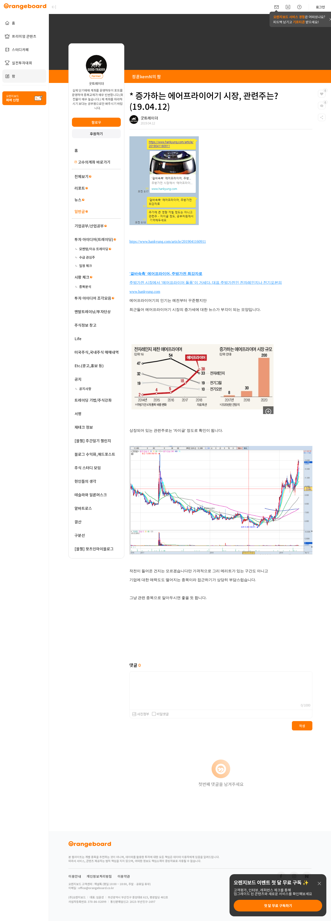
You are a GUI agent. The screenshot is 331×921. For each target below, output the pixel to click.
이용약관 (124, 876)
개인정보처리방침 (99, 876)
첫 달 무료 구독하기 (278, 905)
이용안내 (74, 876)
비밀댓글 (160, 714)
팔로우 (96, 122)
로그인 (320, 7)
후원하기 (96, 133)
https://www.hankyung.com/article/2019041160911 (167, 241)
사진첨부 (143, 714)
